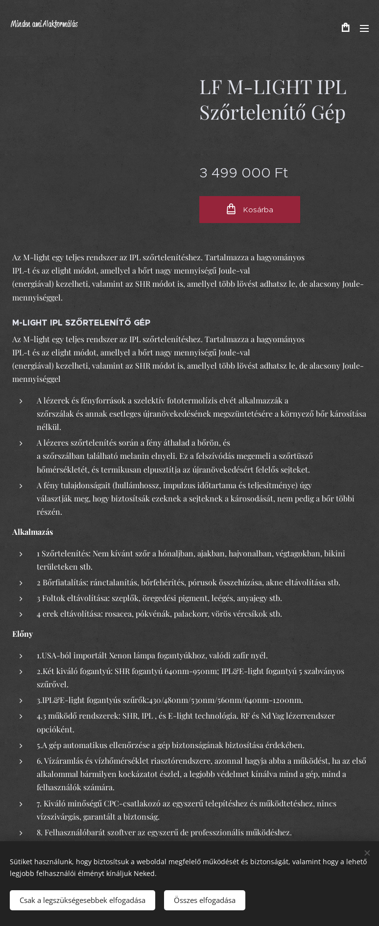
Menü (364, 28)
